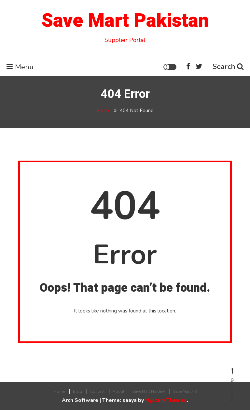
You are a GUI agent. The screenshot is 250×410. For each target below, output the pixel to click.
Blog (77, 391)
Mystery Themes (166, 400)
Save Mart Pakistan (125, 20)
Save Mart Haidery (148, 391)
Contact (97, 391)
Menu (20, 67)
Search (228, 67)
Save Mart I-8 (185, 391)
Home (59, 391)
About (118, 391)
